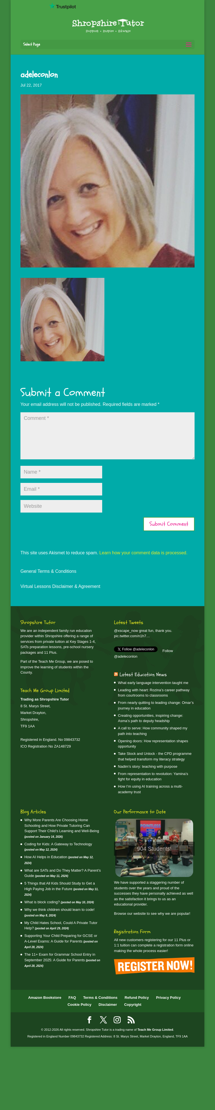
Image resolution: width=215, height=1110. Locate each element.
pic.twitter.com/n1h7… (132, 636)
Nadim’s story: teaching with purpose (147, 766)
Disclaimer (108, 1004)
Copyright (132, 1004)
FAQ (72, 997)
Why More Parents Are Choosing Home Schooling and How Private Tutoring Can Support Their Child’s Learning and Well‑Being (61, 825)
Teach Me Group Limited (155, 1029)
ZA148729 (62, 746)
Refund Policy (137, 997)
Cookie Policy (79, 1004)
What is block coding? (42, 902)
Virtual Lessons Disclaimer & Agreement (60, 586)
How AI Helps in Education (45, 857)
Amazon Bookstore (44, 997)
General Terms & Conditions (48, 571)
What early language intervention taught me (153, 683)
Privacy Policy (168, 997)
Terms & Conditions (100, 997)
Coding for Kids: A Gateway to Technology (58, 844)
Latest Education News (143, 674)
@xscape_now (126, 631)
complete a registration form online (165, 945)
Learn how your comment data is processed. (143, 552)
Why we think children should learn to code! (59, 909)
